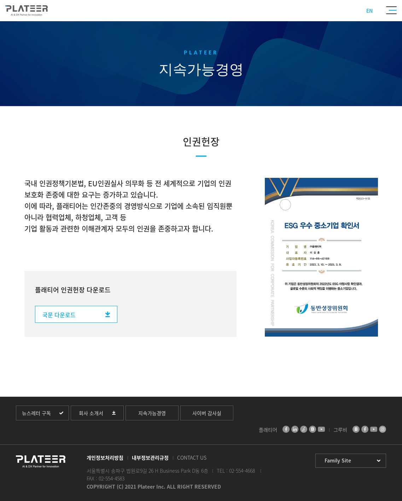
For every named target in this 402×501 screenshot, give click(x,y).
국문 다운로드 (59, 314)
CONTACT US (191, 457)
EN (369, 10)
